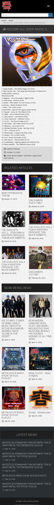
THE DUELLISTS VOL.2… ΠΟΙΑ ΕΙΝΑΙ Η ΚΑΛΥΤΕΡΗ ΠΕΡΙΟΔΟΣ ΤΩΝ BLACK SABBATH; (13, 233)
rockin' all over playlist (15, 156)
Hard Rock (27, 156)
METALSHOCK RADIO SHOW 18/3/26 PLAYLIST (13, 375)
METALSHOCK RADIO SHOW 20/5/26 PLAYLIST (13, 415)
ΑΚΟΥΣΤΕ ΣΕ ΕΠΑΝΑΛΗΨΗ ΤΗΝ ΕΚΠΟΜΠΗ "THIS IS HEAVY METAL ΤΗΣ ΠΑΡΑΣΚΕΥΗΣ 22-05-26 (26, 466)
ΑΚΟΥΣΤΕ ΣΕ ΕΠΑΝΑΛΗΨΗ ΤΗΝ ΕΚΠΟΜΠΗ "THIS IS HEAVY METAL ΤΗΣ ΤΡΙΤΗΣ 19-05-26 (26, 485)
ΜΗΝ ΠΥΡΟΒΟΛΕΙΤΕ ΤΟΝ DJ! (12, 194)
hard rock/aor (9, 158)
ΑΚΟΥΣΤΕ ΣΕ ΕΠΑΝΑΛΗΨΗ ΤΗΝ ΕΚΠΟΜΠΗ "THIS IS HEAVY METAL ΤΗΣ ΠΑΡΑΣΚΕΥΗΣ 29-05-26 (26, 444)
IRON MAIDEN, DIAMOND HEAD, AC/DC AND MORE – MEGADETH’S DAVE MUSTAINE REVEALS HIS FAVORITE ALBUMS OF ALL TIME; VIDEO (40, 329)
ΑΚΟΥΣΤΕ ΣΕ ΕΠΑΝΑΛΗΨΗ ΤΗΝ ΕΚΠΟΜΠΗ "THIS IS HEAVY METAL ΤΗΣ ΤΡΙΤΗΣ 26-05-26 (26, 455)
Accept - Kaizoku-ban (40, 412)
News (11, 20)
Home (4, 20)
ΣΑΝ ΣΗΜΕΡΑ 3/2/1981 (36, 273)
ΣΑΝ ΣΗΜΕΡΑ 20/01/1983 (36, 201)
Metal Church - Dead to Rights (39, 374)
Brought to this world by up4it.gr (27, 501)
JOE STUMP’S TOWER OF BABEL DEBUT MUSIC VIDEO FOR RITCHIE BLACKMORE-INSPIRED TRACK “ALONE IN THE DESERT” (13, 328)
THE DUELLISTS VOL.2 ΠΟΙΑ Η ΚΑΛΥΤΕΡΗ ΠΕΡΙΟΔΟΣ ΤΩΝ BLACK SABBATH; (40, 231)
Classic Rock (36, 156)
